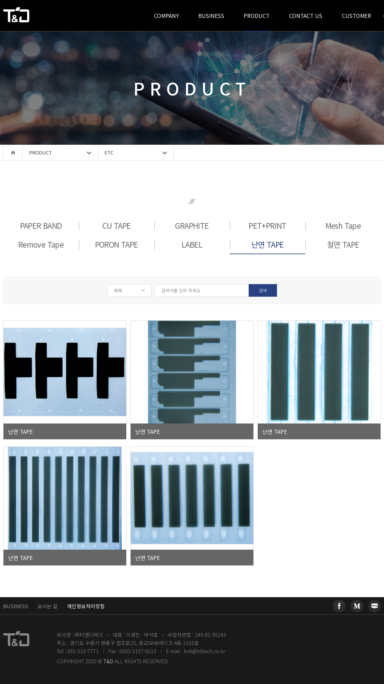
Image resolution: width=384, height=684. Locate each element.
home (12, 152)
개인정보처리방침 (86, 606)
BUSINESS (15, 606)
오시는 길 (47, 606)
